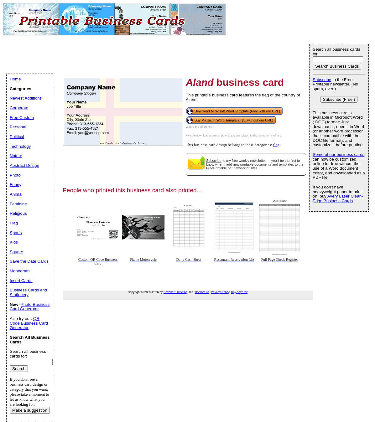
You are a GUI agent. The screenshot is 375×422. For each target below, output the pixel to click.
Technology (20, 146)
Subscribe (213, 160)
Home (15, 79)
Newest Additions (26, 98)
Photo (15, 175)
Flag (14, 223)
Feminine (18, 204)
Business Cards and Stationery (28, 292)
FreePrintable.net (219, 168)
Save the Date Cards (29, 261)
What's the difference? (200, 126)
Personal (18, 127)
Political (17, 136)
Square (16, 252)
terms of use (273, 135)
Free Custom (22, 117)
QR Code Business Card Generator (29, 323)
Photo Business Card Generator (29, 306)
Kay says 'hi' (239, 292)
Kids (14, 242)
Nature (16, 155)
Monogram (20, 271)
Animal (16, 194)
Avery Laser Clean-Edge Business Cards (338, 198)
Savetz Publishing (175, 292)
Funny (15, 184)
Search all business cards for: (336, 51)
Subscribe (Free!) (339, 99)
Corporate (19, 108)
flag (276, 145)
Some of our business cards (338, 154)
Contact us (202, 292)
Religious (18, 213)
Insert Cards (21, 280)
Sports (16, 232)
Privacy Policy (220, 292)
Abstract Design (24, 165)
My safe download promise (202, 135)
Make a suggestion (29, 410)
